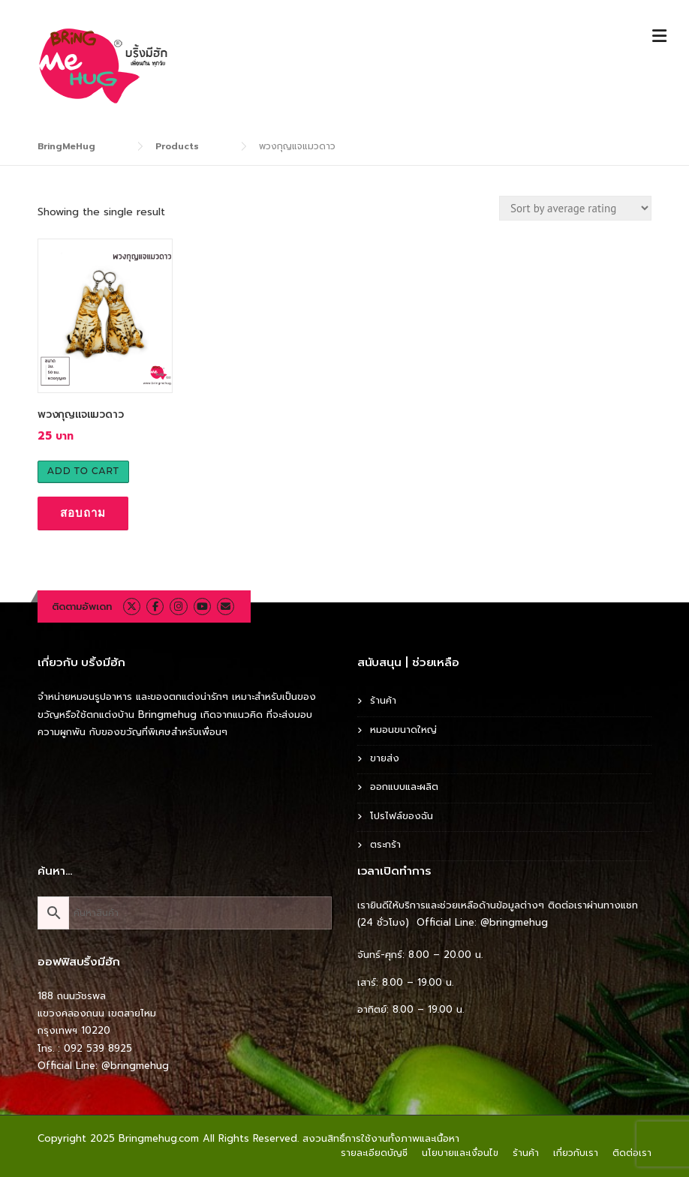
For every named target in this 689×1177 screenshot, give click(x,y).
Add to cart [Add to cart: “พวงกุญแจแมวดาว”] (83, 470)
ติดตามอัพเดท (82, 606)
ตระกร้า (385, 844)
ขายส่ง (384, 758)
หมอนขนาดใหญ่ (403, 729)
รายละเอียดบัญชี (374, 1152)
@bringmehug (135, 1065)
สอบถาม (83, 513)
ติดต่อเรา (631, 1152)
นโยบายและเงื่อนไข (460, 1152)
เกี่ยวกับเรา (575, 1152)
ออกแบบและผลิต (404, 786)
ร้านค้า (383, 700)
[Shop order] (575, 208)
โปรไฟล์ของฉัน (401, 816)
